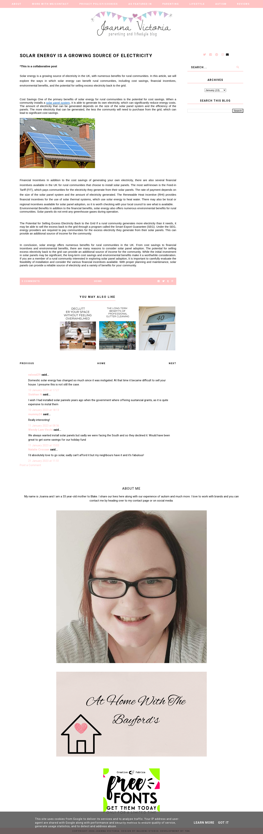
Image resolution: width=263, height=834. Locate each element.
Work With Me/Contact (50, 4)
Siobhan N (35, 394)
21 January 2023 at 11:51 (43, 461)
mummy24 (35, 414)
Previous (27, 363)
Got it (223, 822)
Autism (221, 4)
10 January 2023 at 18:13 (43, 410)
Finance (159, 11)
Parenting (170, 4)
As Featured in (140, 4)
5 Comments (31, 281)
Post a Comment (30, 465)
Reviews (243, 4)
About (16, 4)
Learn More (204, 822)
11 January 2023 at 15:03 (43, 445)
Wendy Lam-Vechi (40, 429)
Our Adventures (108, 11)
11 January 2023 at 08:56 (43, 425)
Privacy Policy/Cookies (98, 4)
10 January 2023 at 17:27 (43, 390)
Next (172, 363)
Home (98, 281)
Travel (137, 11)
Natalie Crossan (38, 449)
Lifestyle (197, 4)
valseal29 (34, 374)
